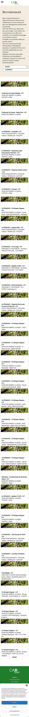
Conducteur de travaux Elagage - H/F (13, 93)
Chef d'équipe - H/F (7, 573)
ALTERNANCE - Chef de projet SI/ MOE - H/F (14, 535)
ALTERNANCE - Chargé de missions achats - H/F (14, 171)
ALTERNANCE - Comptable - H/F (11, 131)
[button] (26, 685)
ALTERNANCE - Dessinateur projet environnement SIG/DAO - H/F (12, 152)
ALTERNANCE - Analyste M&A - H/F (12, 227)
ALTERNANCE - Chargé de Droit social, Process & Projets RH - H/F (13, 305)
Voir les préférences (15, 711)
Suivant (14, 657)
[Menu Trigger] (2, 2)
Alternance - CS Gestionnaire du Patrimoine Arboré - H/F (14, 478)
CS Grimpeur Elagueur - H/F (10, 592)
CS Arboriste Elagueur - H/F (10, 650)
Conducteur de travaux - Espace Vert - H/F (14, 112)
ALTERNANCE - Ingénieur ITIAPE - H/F (13, 266)
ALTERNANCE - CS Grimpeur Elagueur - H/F (13, 209)
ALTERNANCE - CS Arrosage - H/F (12, 247)
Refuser (14, 707)
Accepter (14, 702)
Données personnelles (14, 714)
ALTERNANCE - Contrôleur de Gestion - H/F (13, 555)
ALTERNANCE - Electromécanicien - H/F (14, 285)
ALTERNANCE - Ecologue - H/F (11, 189)
